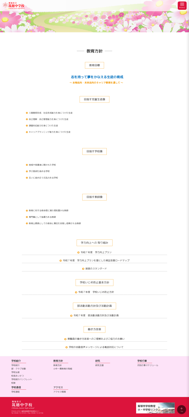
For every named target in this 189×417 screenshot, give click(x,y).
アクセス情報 (59, 391)
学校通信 (15, 391)
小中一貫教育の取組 (62, 368)
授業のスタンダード (96, 268)
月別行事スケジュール (147, 365)
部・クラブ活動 (18, 368)
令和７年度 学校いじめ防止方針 (96, 292)
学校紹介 (15, 365)
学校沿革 (15, 372)
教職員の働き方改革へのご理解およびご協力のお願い (96, 338)
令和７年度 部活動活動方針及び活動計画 (96, 315)
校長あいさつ (17, 375)
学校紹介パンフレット (21, 379)
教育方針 (57, 365)
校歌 (13, 382)
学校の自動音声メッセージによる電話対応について (96, 347)
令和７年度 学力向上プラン (96, 252)
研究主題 (99, 365)
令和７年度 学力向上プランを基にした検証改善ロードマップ (96, 260)
